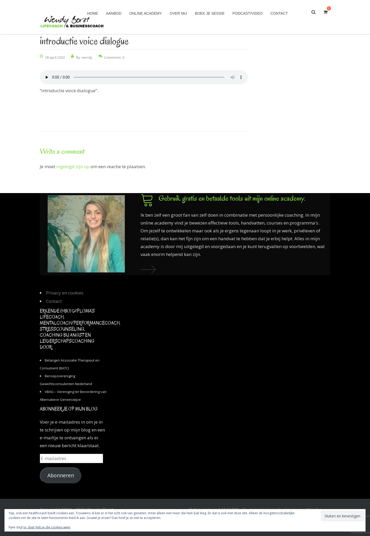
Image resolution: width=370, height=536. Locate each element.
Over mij (178, 13)
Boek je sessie (210, 13)
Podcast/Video (247, 13)
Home (92, 13)
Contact (279, 13)
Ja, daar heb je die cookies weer (47, 527)
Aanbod (113, 13)
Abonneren (60, 475)
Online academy (145, 13)
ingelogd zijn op (72, 166)
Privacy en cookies (64, 293)
